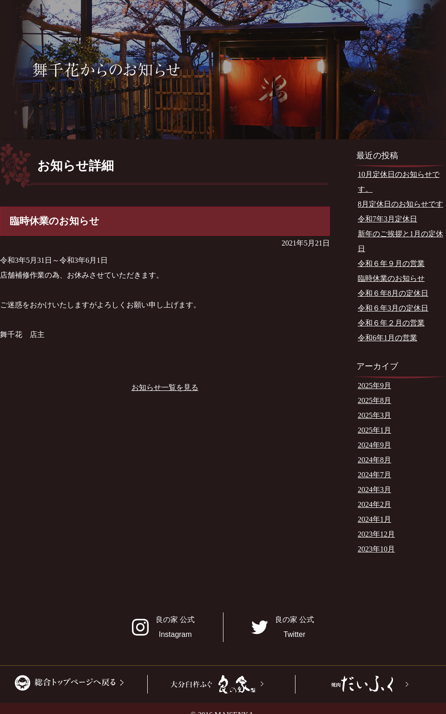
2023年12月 (376, 534)
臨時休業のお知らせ (391, 278)
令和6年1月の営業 (387, 338)
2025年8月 (374, 400)
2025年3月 (374, 415)
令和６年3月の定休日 (393, 308)
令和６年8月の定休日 (393, 293)
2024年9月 (374, 445)
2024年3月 (374, 489)
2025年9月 (374, 385)
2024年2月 (374, 504)
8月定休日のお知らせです (400, 204)
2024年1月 (374, 519)
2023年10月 (376, 549)
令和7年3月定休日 (387, 219)
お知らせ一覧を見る (164, 387)
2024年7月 (374, 475)
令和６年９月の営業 (391, 263)
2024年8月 (374, 460)
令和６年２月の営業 (391, 323)
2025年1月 (374, 430)
